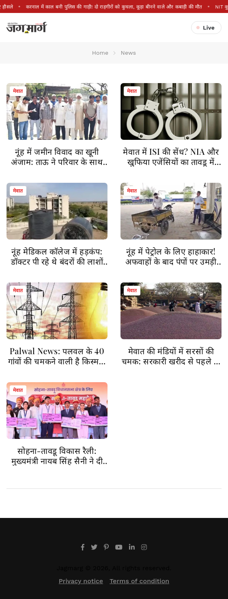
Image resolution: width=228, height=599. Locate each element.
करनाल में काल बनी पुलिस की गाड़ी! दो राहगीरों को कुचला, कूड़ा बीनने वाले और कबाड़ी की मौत (114, 7)
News (128, 52)
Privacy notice (81, 581)
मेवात (18, 91)
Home (100, 52)
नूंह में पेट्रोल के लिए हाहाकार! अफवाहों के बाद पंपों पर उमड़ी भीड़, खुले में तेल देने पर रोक (171, 261)
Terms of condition (139, 581)
